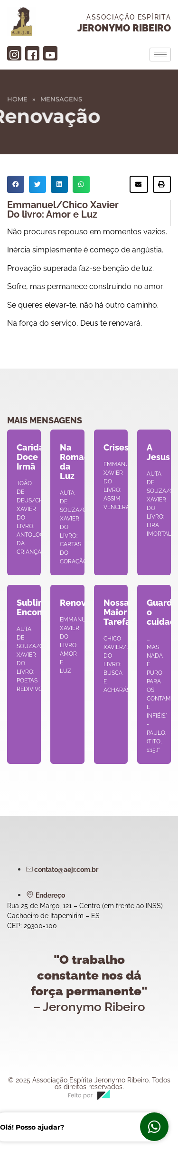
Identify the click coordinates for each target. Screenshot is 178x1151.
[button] (15, 184)
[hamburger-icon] (160, 54)
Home (17, 95)
